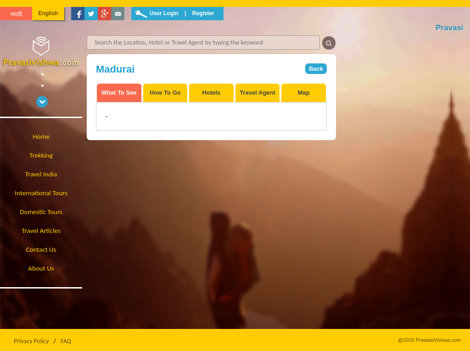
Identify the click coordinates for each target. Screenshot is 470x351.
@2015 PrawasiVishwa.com (429, 340)
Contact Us (41, 249)
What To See (119, 92)
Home (41, 136)
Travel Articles (41, 230)
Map (304, 92)
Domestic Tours (41, 212)
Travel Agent (257, 92)
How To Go (165, 92)
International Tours (41, 193)
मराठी (16, 14)
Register (203, 13)
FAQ (66, 341)
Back (316, 68)
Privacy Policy (31, 341)
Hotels (211, 92)
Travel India (41, 174)
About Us (41, 268)
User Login (164, 13)
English (48, 13)
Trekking (41, 155)
